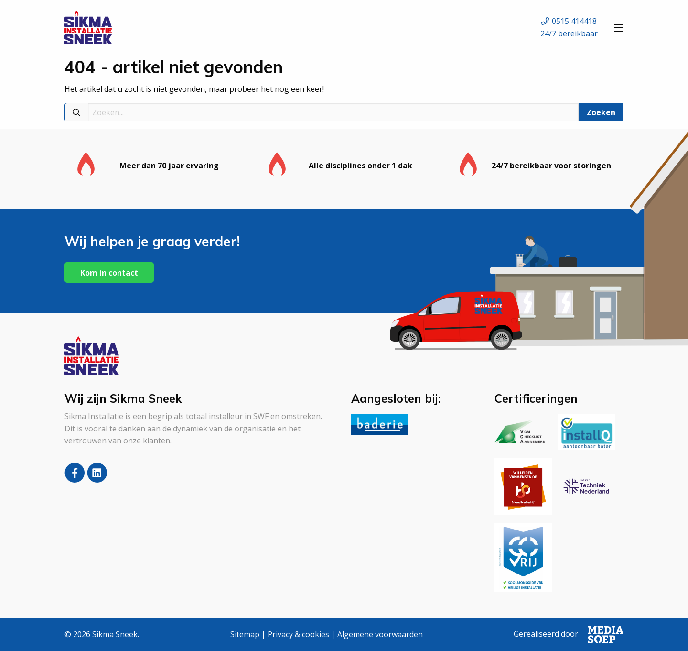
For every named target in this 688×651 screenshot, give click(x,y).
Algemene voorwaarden (380, 634)
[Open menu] (619, 28)
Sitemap (244, 634)
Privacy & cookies (298, 634)
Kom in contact (109, 272)
